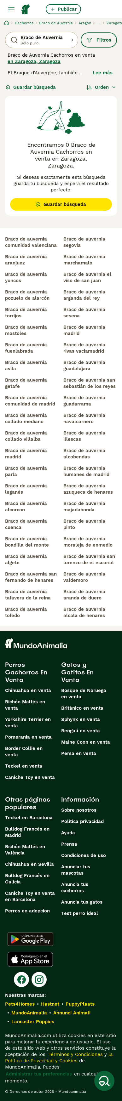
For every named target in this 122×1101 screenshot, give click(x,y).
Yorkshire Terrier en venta (28, 723)
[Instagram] (39, 979)
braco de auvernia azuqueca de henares (88, 489)
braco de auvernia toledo (26, 612)
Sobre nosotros (78, 810)
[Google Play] (30, 939)
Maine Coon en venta (85, 742)
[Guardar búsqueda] (104, 1081)
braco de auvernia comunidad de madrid (30, 401)
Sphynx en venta (80, 719)
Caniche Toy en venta (30, 777)
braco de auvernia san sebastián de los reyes (89, 383)
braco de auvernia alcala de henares (84, 612)
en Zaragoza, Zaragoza (34, 61)
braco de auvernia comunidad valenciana (31, 242)
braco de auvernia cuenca (26, 524)
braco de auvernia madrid (26, 454)
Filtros (98, 40)
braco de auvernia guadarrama (84, 401)
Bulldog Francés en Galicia (27, 879)
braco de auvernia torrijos (26, 313)
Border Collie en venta (24, 752)
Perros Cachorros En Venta (26, 672)
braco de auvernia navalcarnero (84, 418)
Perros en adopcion (27, 911)
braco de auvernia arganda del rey (84, 295)
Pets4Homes (20, 1004)
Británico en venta (82, 708)
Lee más (103, 73)
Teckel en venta (23, 766)
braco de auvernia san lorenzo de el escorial (89, 559)
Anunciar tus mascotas (75, 870)
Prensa (69, 844)
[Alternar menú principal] (11, 9)
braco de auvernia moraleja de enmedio (88, 542)
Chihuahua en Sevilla (29, 864)
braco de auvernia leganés (26, 489)
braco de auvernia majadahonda (84, 507)
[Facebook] (21, 979)
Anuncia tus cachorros (74, 888)
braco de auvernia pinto (84, 524)
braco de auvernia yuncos (26, 277)
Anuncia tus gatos (81, 902)
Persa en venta (78, 753)
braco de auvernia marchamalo (84, 260)
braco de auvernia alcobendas (84, 454)
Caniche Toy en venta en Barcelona (30, 896)
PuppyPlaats (80, 1004)
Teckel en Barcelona (29, 817)
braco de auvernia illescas (84, 436)
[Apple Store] (30, 959)
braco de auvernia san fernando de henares (31, 577)
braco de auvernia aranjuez (26, 260)
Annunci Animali (71, 1013)
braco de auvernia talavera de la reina (28, 595)
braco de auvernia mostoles (26, 330)
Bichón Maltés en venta (25, 705)
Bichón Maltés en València (25, 850)
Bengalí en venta (80, 731)
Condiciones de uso (83, 855)
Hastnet (50, 1004)
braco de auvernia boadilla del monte (27, 542)
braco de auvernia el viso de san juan (87, 277)
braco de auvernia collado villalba (26, 436)
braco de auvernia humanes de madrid (86, 471)
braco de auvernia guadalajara (84, 366)
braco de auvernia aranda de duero (84, 595)
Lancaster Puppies (32, 1021)
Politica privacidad (82, 821)
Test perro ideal (79, 913)
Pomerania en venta (28, 737)
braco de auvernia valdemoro (84, 577)
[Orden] (101, 87)
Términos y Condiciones (75, 1054)
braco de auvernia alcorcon (26, 507)
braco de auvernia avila (26, 366)
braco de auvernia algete (26, 559)
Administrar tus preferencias (39, 1074)
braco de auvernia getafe (26, 383)
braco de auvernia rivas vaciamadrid (84, 348)
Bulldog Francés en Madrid (27, 832)
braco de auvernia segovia (84, 242)
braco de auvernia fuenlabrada (26, 348)
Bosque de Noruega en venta (83, 694)
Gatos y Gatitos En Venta (77, 672)
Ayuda (68, 833)
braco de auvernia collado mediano (26, 418)
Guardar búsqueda (31, 87)
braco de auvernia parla (26, 471)
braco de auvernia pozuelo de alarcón (27, 295)
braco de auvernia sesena (84, 313)
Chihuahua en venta (28, 690)
